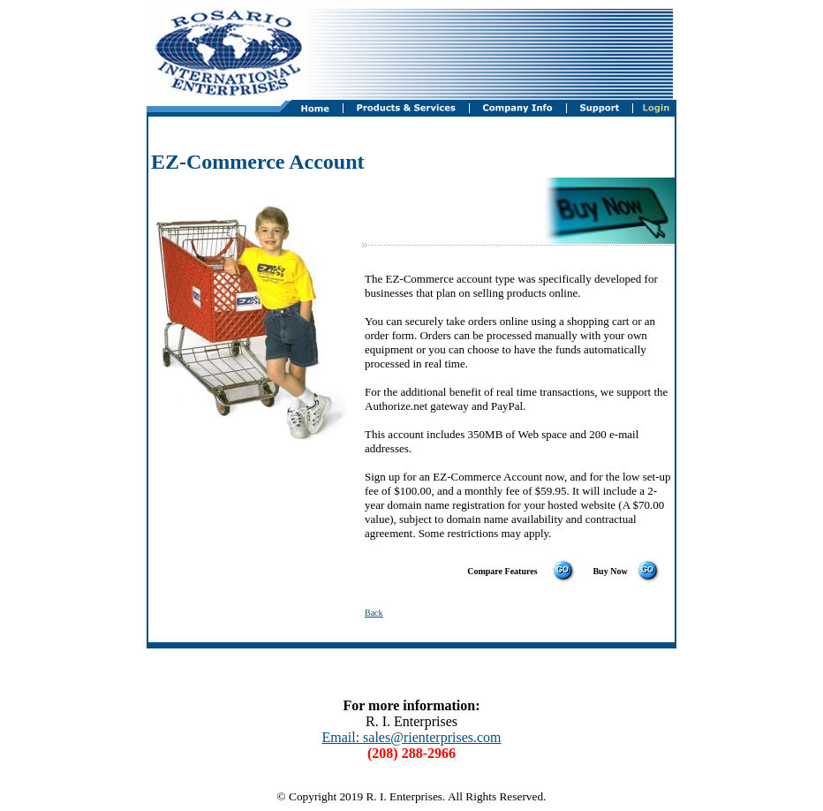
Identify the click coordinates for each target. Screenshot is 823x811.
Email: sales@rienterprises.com (411, 737)
